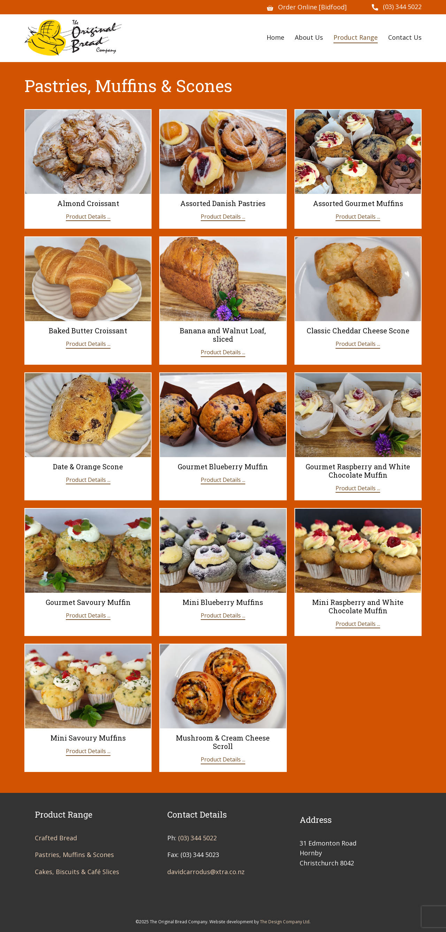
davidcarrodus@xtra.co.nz (206, 871)
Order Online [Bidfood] (307, 7)
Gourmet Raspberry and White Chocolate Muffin (358, 470)
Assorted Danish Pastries (223, 203)
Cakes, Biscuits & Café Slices (77, 871)
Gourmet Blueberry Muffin (223, 466)
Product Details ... (88, 216)
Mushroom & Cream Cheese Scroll (223, 742)
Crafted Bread (56, 838)
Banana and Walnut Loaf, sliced (223, 334)
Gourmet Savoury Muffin (88, 602)
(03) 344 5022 (397, 7)
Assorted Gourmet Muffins (358, 203)
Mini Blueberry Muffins (223, 602)
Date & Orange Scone (88, 466)
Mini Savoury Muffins (88, 737)
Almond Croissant (88, 203)
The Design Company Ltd (284, 922)
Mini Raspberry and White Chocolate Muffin (357, 606)
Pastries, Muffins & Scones (74, 854)
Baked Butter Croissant (88, 330)
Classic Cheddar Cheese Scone (358, 330)
